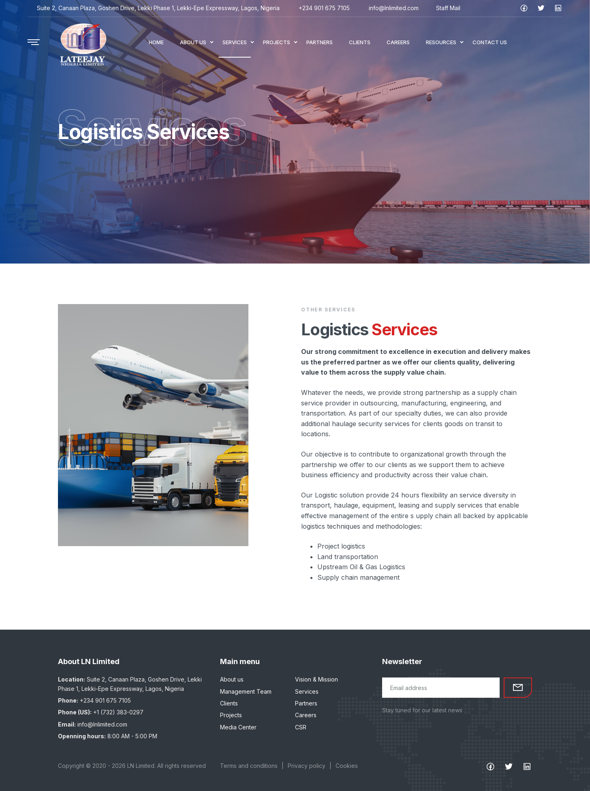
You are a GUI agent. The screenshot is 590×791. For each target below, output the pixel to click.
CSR (300, 727)
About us (232, 679)
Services (307, 691)
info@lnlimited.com (394, 7)
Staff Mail (448, 7)
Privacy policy (306, 765)
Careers (305, 715)
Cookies (347, 765)
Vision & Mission (316, 679)
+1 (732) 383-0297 (118, 712)
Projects (231, 715)
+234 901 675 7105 (324, 7)
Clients (229, 703)
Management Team (245, 691)
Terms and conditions (249, 765)
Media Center (238, 727)
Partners (306, 703)
